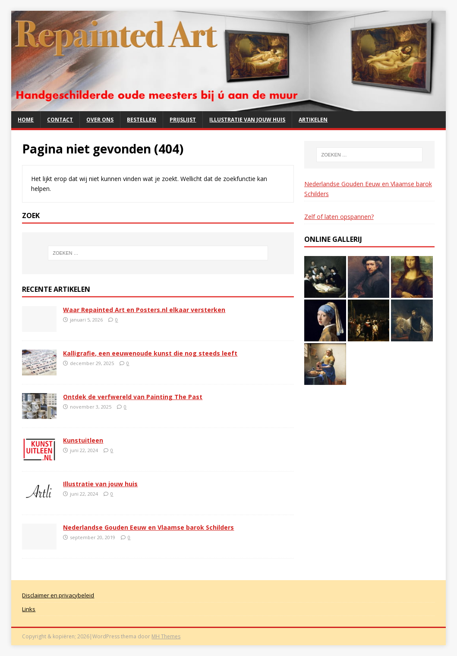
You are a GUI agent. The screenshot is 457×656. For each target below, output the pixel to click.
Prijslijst (183, 119)
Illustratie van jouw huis (247, 119)
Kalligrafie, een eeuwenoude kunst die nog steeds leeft (150, 353)
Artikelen (313, 119)
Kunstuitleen (83, 440)
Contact (60, 119)
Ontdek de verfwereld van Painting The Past (132, 397)
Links (28, 609)
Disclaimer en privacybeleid (58, 595)
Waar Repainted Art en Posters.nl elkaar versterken (144, 310)
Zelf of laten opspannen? (339, 216)
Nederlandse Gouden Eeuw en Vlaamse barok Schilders (148, 527)
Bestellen (141, 119)
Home (26, 119)
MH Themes (165, 636)
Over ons (99, 119)
